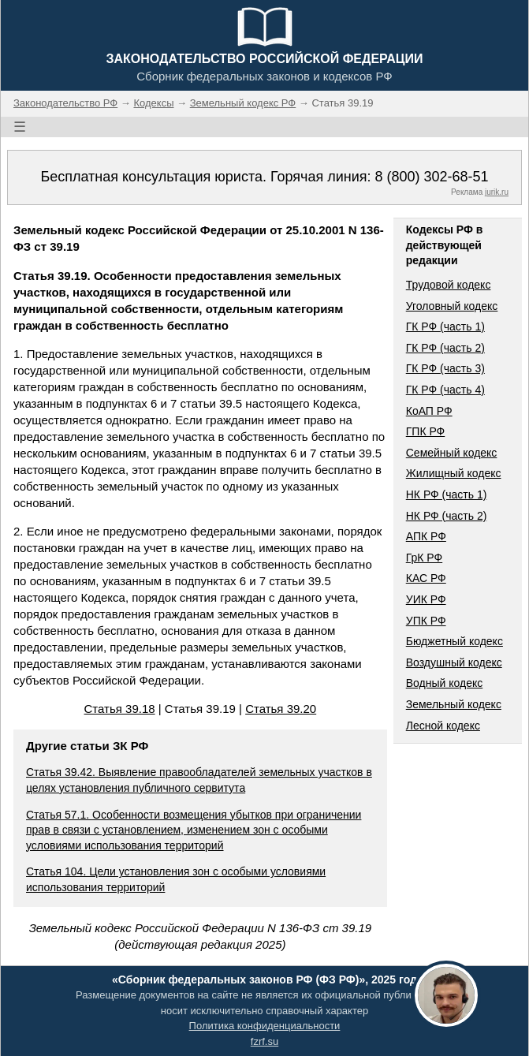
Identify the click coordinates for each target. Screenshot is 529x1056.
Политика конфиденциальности (265, 1026)
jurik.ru (497, 192)
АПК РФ (426, 536)
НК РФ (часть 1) (446, 494)
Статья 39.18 (119, 708)
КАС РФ (426, 578)
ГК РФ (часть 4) (445, 389)
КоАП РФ (429, 411)
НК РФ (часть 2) (446, 515)
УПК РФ (426, 620)
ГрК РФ (424, 557)
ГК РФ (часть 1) (445, 326)
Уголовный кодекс (452, 306)
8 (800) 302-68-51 (431, 177)
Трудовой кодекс (448, 284)
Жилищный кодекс (453, 473)
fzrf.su (264, 1041)
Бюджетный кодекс (454, 641)
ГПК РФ (425, 431)
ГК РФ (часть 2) (445, 347)
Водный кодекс (444, 683)
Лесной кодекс (443, 725)
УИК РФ (426, 599)
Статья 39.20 (280, 708)
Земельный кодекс (453, 704)
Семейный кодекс (451, 452)
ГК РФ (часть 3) (445, 368)
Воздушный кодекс (454, 662)
